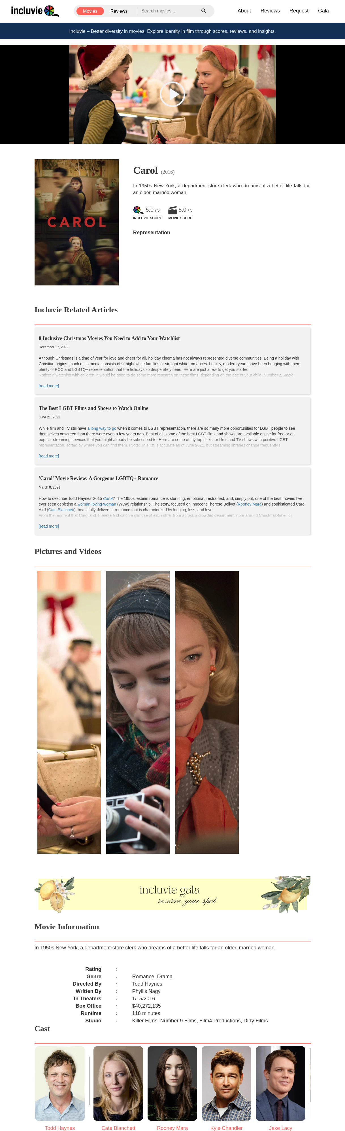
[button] (172, 94)
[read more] (49, 386)
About (244, 11)
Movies (90, 11)
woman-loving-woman (97, 504)
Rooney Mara (249, 504)
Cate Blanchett (61, 510)
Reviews (118, 11)
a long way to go (102, 428)
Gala (323, 11)
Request (298, 11)
